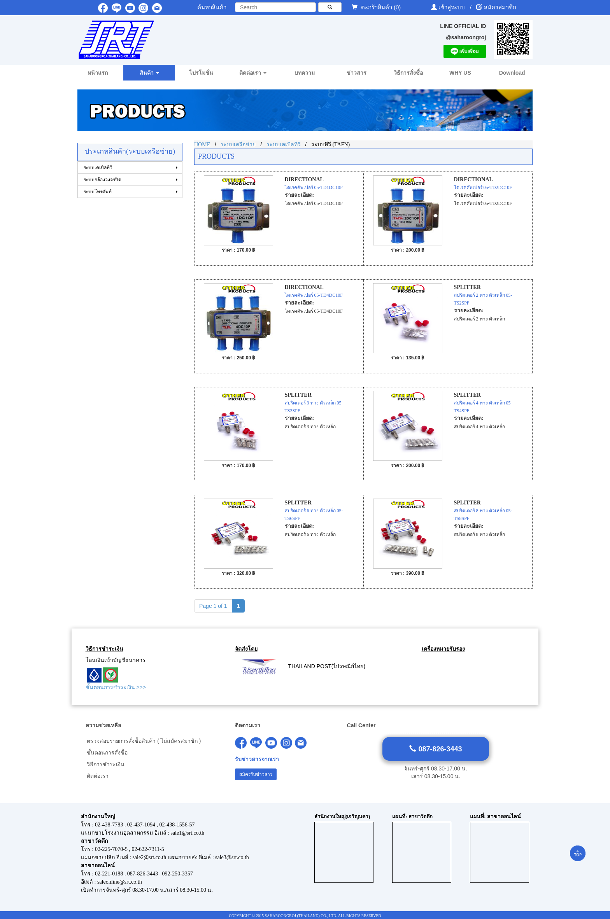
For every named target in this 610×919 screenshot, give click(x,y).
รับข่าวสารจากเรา (257, 759)
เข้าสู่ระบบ (452, 7)
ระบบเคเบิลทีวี (98, 167)
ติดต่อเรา (97, 776)
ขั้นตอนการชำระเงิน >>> (116, 687)
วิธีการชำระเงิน (105, 764)
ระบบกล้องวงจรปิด (102, 179)
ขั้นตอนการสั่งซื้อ (107, 752)
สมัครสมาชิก (500, 7)
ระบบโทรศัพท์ (98, 191)
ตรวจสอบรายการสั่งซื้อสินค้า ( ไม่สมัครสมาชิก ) (143, 741)
